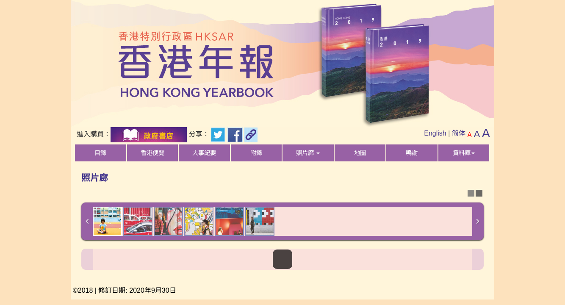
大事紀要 (204, 153)
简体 (458, 133)
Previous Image (87, 259)
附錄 (256, 153)
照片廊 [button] (308, 153)
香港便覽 (152, 153)
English (435, 133)
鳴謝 (412, 153)
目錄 (100, 153)
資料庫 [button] (464, 153)
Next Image (478, 259)
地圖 (360, 153)
